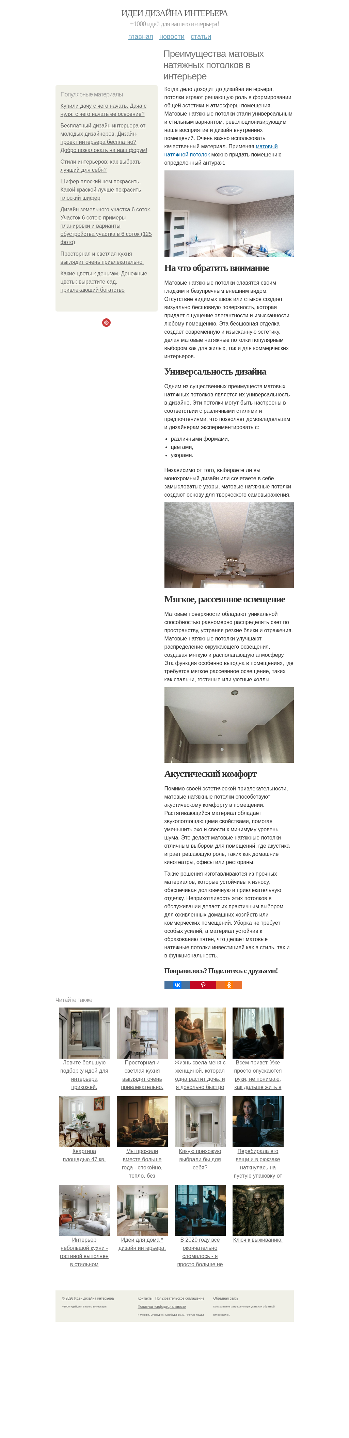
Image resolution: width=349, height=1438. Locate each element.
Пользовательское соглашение (179, 1298)
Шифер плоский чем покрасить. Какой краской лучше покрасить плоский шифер (101, 190)
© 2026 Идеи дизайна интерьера (88, 1298)
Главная (140, 36)
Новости (172, 36)
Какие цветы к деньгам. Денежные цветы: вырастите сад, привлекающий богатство (104, 282)
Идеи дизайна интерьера (174, 13)
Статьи (201, 36)
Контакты (145, 1298)
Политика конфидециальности (162, 1306)
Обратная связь (226, 1298)
